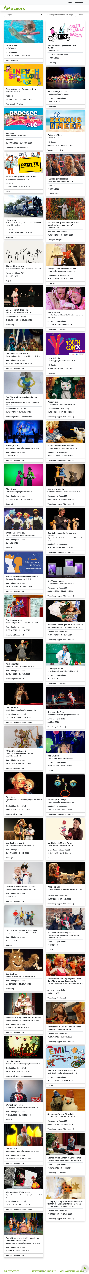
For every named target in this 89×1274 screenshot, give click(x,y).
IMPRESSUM (37, 1271)
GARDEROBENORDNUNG (74, 1271)
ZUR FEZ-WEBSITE (11, 1271)
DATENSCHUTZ (49, 1271)
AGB (61, 1271)
